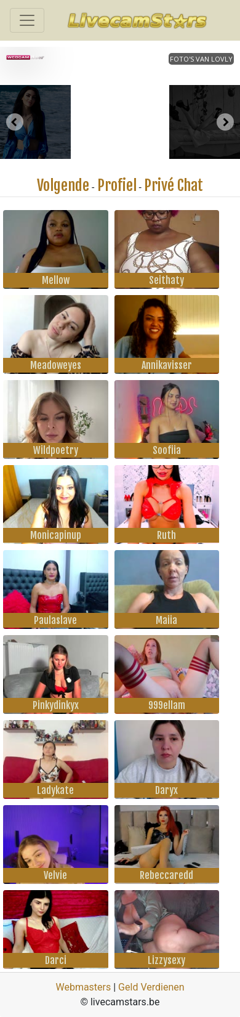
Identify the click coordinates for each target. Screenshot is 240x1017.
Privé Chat (173, 185)
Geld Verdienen (151, 987)
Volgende (63, 185)
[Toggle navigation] (27, 20)
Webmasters (83, 987)
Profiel (117, 185)
